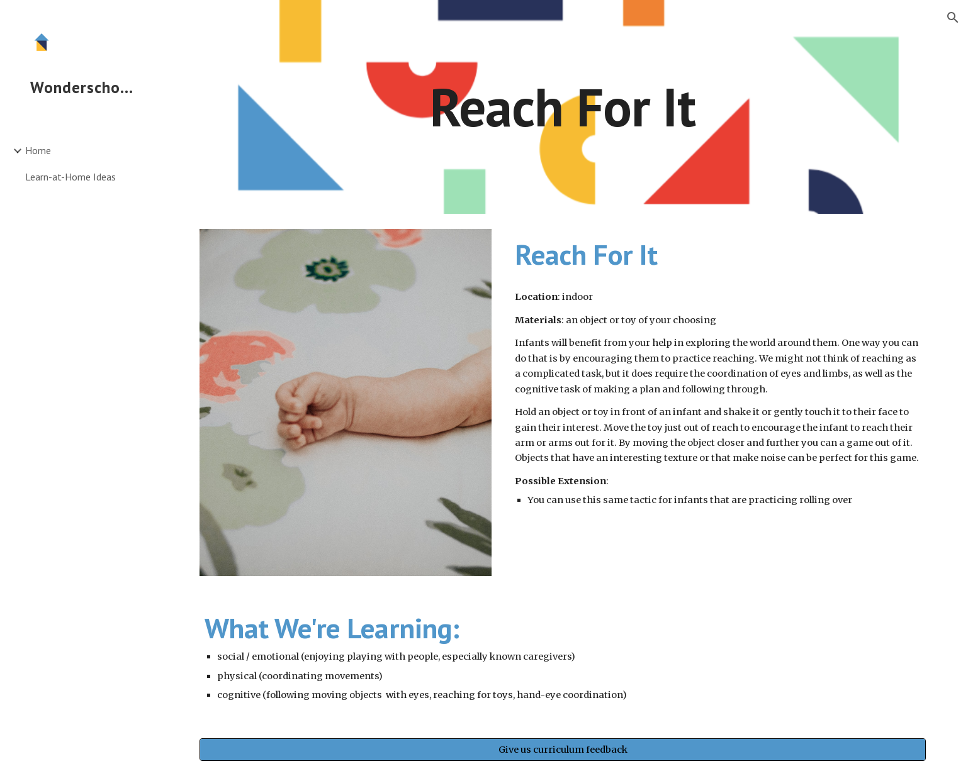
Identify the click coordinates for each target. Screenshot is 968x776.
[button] (953, 18)
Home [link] (38, 150)
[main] (563, 106)
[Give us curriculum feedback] (562, 749)
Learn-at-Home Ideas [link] (70, 176)
